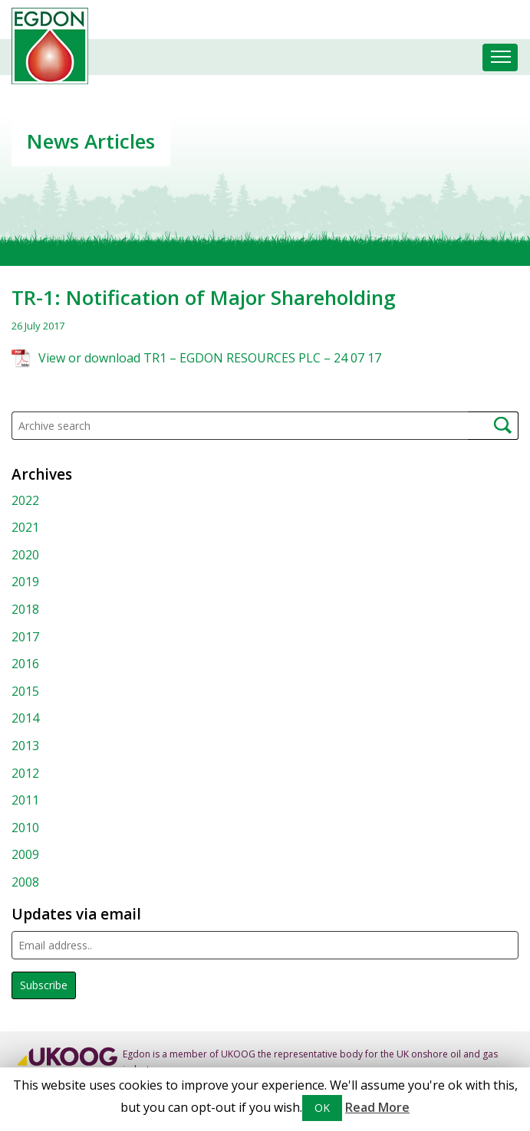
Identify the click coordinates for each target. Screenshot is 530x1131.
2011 (25, 800)
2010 (25, 827)
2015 (25, 691)
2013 (25, 745)
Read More (377, 1107)
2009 (25, 854)
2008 (25, 882)
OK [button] (322, 1107)
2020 (25, 554)
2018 (25, 609)
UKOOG (238, 1054)
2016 (25, 663)
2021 (25, 527)
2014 (25, 718)
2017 (25, 636)
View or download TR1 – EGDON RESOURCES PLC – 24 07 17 (209, 357)
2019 (25, 581)
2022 (25, 500)
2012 (25, 773)
